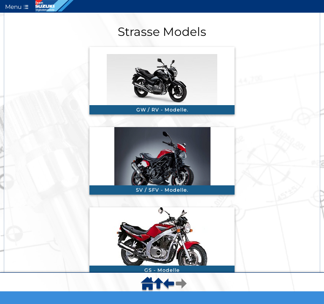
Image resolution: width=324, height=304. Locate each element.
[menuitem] (149, 286)
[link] (162, 80)
